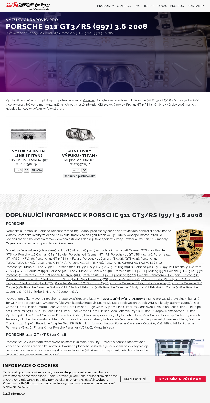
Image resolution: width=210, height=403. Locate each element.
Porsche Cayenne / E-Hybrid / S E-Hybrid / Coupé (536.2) (144, 287)
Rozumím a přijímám (180, 379)
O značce (125, 6)
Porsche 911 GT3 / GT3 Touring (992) (140, 271)
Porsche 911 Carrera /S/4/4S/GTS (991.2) (134, 262)
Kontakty (196, 6)
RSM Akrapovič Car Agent (24, 33)
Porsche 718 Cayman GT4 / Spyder (42, 254)
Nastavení (135, 379)
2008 (18, 170)
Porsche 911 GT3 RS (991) (85, 262)
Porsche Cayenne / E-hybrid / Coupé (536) (140, 283)
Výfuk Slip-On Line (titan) (28, 153)
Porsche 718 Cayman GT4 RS (89, 254)
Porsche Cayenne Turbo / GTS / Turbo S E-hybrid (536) (63, 287)
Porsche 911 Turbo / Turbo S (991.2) (30, 267)
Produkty (105, 6)
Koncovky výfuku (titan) (79, 153)
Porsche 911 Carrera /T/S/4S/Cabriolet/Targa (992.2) (43, 275)
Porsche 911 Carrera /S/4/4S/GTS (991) (111, 258)
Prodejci (177, 6)
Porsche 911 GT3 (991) (51, 262)
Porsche (88, 100)
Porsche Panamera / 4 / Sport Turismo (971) (168, 275)
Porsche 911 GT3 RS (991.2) (153, 267)
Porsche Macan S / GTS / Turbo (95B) (81, 283)
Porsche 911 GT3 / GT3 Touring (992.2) (109, 275)
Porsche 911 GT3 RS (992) (185, 271)
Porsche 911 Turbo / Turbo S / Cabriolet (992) (81, 271)
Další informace (14, 393)
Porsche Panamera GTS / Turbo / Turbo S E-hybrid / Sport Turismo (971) (57, 279)
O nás (162, 6)
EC (26, 170)
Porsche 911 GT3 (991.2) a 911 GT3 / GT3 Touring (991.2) (95, 267)
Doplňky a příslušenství (79, 176)
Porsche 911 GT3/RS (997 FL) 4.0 (58, 258)
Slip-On (37, 170)
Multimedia (145, 6)
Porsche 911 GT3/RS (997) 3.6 (131, 254)
